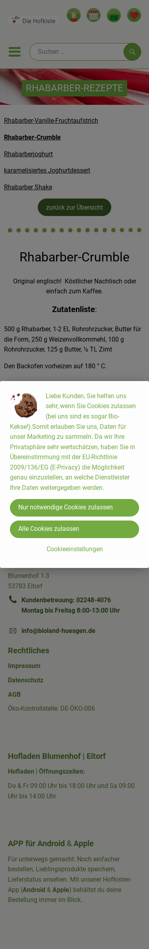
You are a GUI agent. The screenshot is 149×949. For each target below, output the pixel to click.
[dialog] (74, 474)
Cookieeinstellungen (74, 549)
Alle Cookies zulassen (48, 528)
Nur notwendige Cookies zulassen (65, 507)
